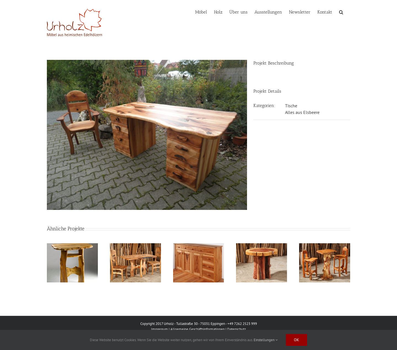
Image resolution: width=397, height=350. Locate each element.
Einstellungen (266, 340)
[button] (341, 11)
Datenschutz (236, 329)
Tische (291, 105)
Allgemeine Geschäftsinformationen (197, 329)
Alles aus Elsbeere (302, 112)
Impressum (159, 329)
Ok (296, 339)
